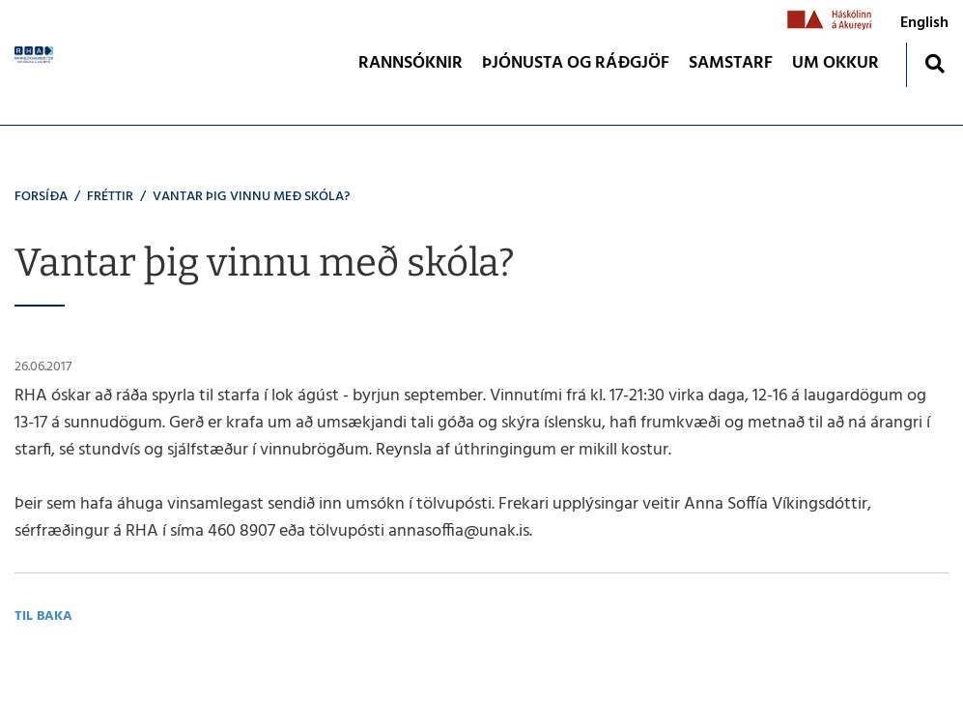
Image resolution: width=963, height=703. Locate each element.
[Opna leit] (934, 63)
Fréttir (110, 197)
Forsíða (41, 197)
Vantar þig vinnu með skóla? (251, 197)
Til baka (43, 616)
